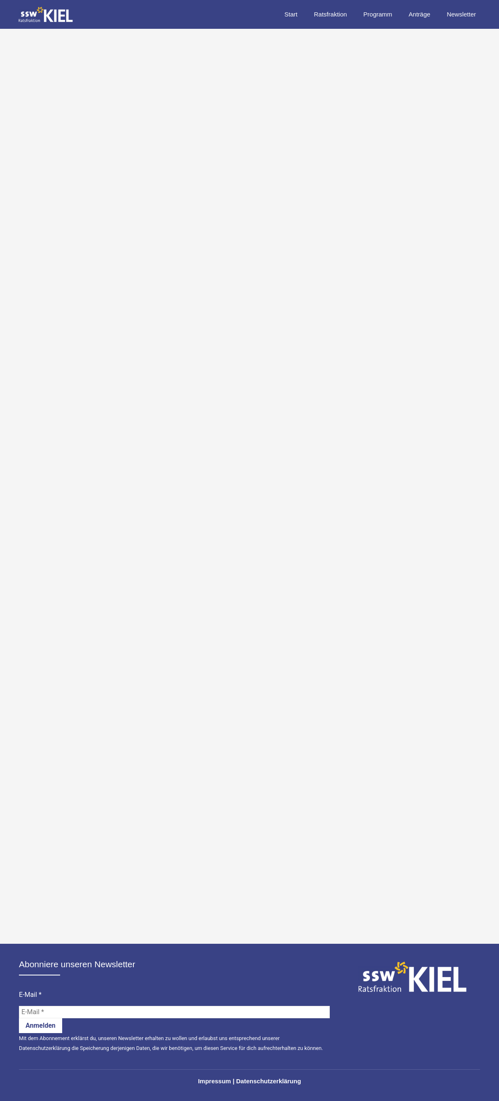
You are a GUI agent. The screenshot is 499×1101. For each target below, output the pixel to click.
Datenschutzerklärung (44, 1048)
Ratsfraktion (330, 14)
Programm (378, 14)
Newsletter (461, 14)
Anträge (420, 14)
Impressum (214, 1081)
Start (291, 14)
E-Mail (30, 995)
